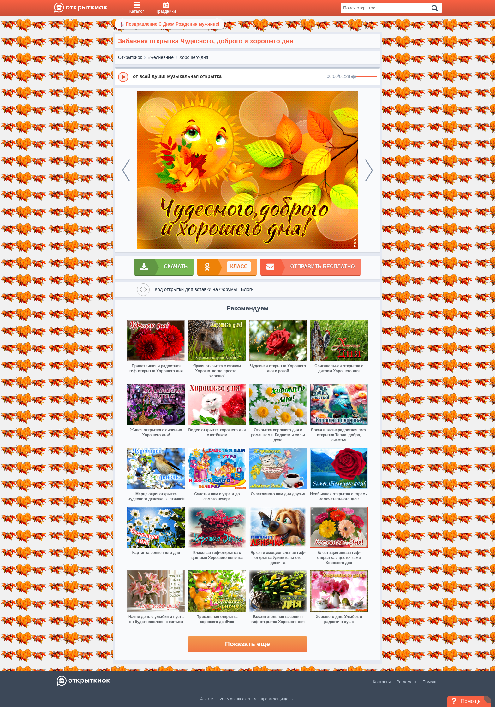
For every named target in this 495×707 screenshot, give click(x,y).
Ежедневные (160, 57)
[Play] (123, 77)
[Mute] (353, 77)
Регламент (407, 682)
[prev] (125, 170)
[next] (369, 170)
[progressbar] (366, 77)
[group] (247, 76)
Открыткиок (130, 57)
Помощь (430, 682)
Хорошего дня (193, 57)
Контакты (382, 682)
